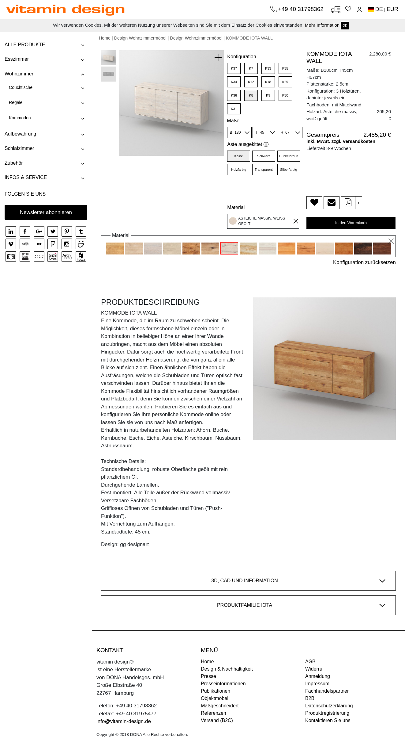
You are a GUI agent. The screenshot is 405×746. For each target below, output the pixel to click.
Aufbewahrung (20, 133)
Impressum (317, 683)
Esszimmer (17, 59)
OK (345, 25)
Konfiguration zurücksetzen (364, 262)
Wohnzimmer (19, 73)
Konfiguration (241, 56)
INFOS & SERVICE (26, 177)
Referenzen (213, 713)
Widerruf (314, 668)
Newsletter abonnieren (46, 212)
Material (236, 207)
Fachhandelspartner (327, 691)
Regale (15, 102)
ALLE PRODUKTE (25, 44)
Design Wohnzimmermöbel (140, 38)
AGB (310, 661)
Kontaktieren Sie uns (328, 720)
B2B (309, 698)
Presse (208, 676)
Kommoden (20, 117)
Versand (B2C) (217, 720)
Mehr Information (322, 25)
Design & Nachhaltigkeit (227, 668)
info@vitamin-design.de (123, 721)
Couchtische (20, 87)
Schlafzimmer (19, 148)
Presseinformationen (223, 683)
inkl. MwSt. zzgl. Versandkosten (340, 141)
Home (105, 38)
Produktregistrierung (327, 713)
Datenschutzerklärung (329, 705)
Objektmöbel (214, 698)
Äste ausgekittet (247, 144)
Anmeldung (317, 676)
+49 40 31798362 (301, 9)
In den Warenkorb (351, 222)
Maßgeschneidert (220, 705)
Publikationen (215, 691)
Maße (233, 120)
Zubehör (14, 163)
